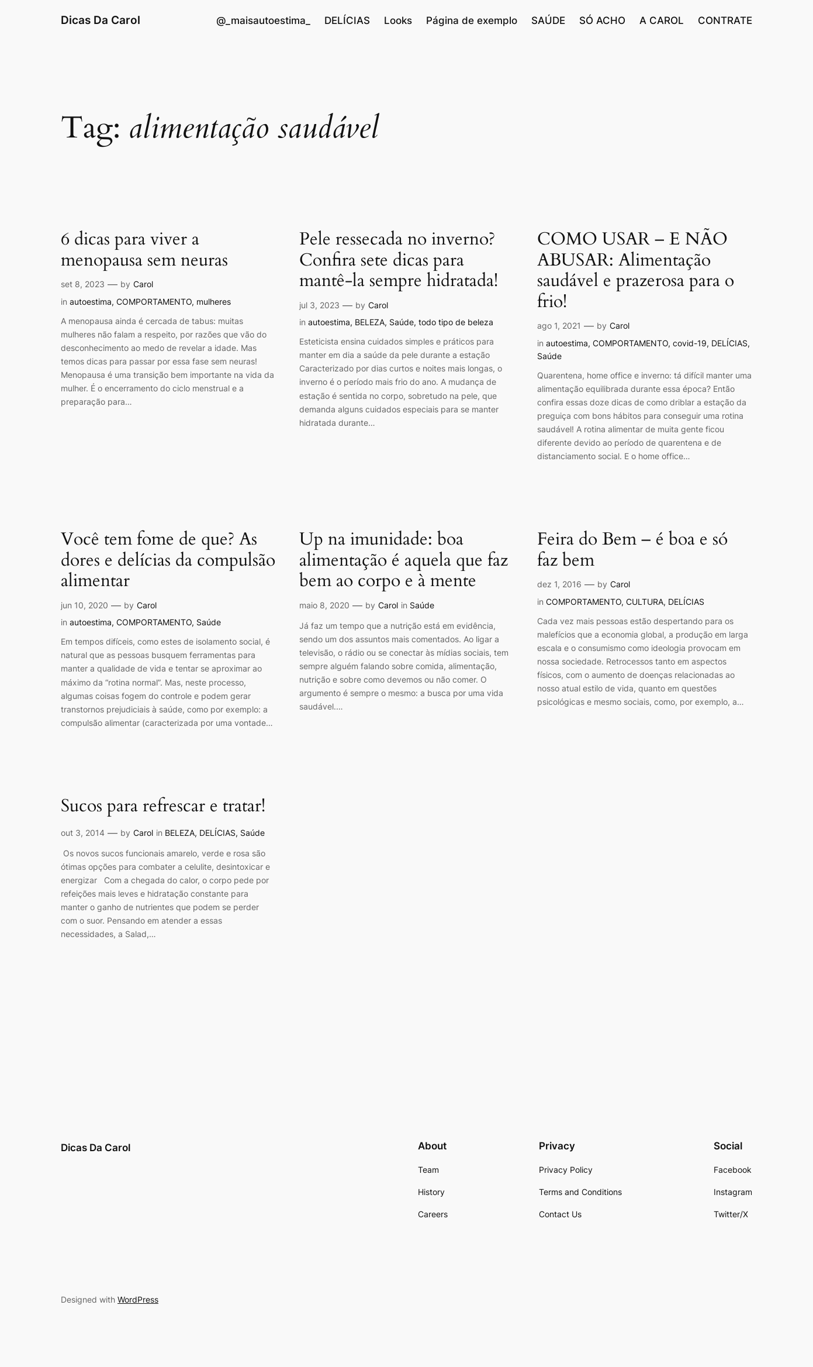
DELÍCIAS (347, 20)
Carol (143, 284)
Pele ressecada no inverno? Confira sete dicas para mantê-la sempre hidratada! (398, 260)
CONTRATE (725, 20)
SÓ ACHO (602, 20)
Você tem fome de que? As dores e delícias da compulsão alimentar (168, 560)
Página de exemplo (471, 20)
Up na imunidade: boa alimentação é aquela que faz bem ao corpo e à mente (403, 560)
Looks (398, 20)
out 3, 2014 (83, 833)
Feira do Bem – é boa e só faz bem (632, 550)
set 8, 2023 (83, 284)
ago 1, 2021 (559, 325)
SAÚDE (548, 20)
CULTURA (644, 602)
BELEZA (370, 322)
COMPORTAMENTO (154, 302)
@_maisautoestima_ (263, 20)
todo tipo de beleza (455, 322)
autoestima (91, 302)
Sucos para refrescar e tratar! (163, 806)
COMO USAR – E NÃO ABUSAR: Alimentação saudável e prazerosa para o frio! (635, 270)
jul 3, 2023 (319, 305)
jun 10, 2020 (84, 605)
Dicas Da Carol (100, 20)
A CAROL (661, 20)
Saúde (401, 322)
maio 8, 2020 (324, 605)
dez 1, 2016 (559, 584)
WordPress (137, 1299)
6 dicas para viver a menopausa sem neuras (144, 250)
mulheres (213, 302)
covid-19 (690, 343)
